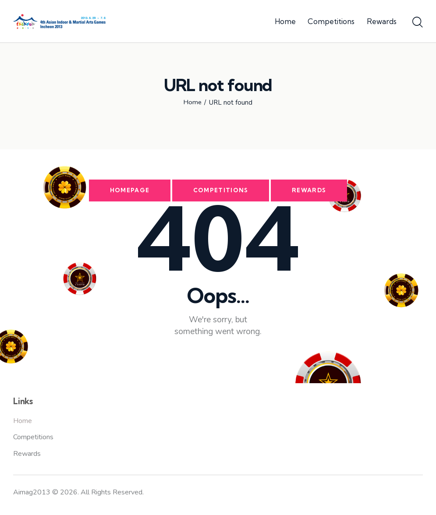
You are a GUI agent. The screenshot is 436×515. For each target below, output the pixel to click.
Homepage (129, 190)
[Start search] (417, 23)
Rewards (309, 190)
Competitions (220, 190)
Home (192, 103)
